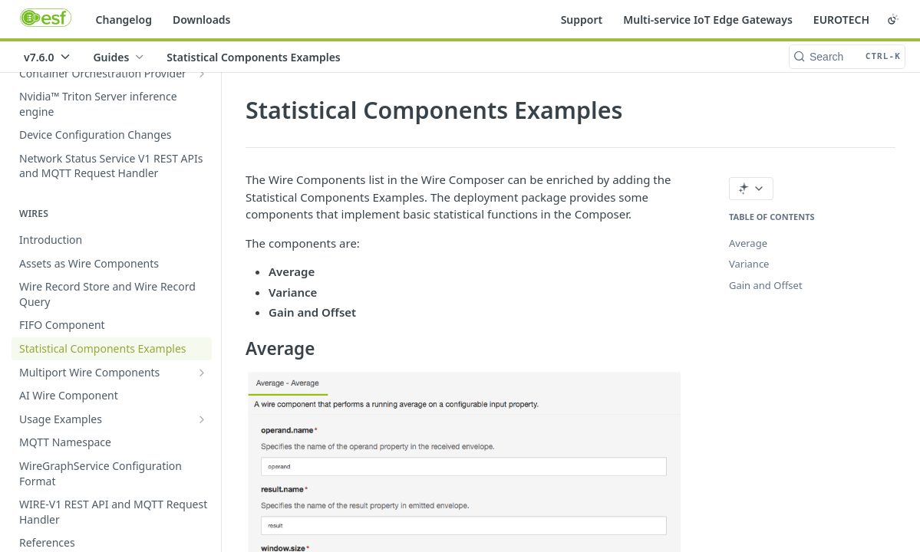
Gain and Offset (766, 285)
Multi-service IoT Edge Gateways (708, 19)
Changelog (124, 19)
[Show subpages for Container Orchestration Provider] (202, 73)
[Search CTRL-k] (847, 56)
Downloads (202, 19)
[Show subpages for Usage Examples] (202, 419)
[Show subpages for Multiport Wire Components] (202, 372)
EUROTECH (841, 19)
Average (748, 243)
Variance (749, 264)
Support (582, 19)
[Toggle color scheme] (893, 19)
